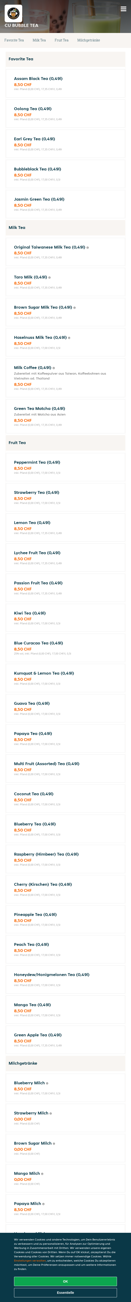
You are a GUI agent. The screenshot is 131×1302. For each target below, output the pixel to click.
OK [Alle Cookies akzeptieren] (65, 1281)
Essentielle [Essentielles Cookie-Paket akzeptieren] (65, 1293)
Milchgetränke (88, 40)
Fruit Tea (62, 40)
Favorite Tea (14, 40)
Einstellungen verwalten (30, 1260)
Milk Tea (39, 40)
